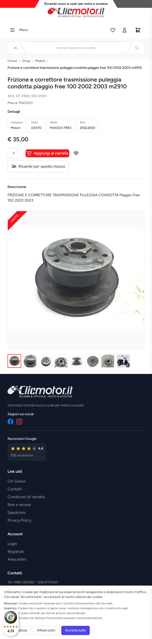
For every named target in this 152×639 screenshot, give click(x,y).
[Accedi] (124, 30)
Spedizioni (17, 512)
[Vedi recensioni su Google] (27, 452)
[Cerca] (137, 47)
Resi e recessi (19, 504)
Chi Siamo (17, 481)
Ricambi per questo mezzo (38, 166)
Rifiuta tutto (46, 630)
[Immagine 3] (45, 361)
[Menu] (12, 30)
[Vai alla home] (76, 12)
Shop (26, 61)
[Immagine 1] (14, 361)
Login (12, 543)
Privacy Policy (19, 520)
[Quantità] (15, 153)
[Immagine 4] (61, 361)
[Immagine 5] (76, 361)
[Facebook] (10, 421)
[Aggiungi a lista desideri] (76, 153)
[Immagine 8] (123, 361)
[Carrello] (137, 30)
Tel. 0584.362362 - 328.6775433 (33, 582)
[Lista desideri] (113, 30)
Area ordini (17, 559)
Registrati (16, 551)
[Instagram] (19, 421)
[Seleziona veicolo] (15, 47)
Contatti (15, 489)
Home (12, 61)
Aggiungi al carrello (47, 153)
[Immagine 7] (108, 361)
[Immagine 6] (92, 361)
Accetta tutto (75, 630)
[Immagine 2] (30, 361)
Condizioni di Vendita (26, 497)
